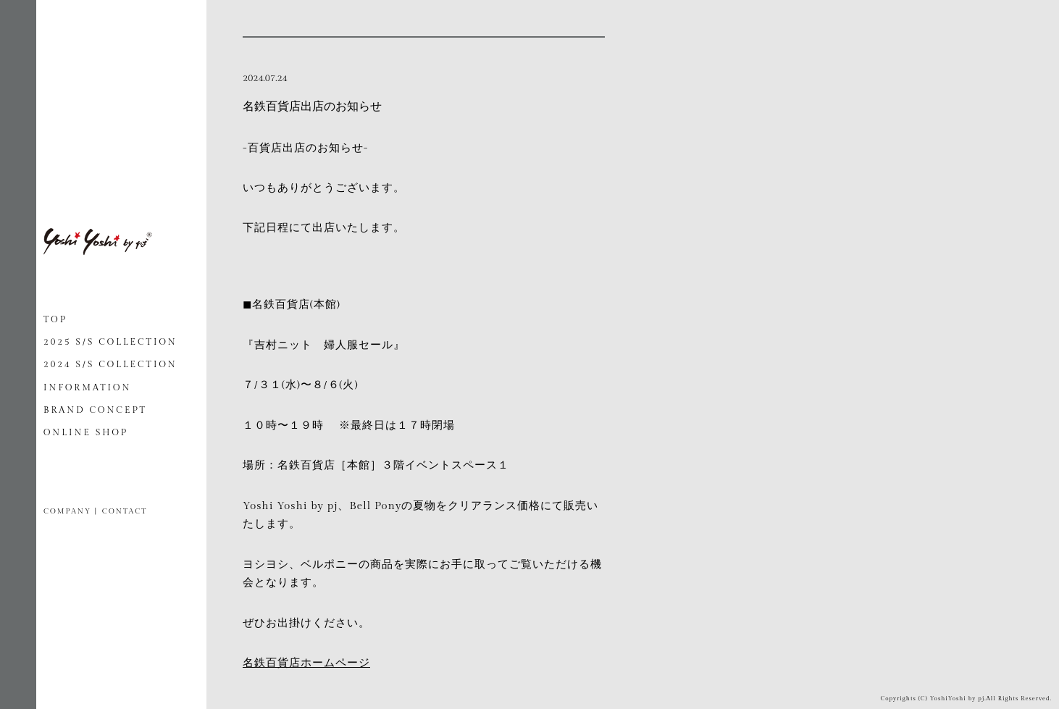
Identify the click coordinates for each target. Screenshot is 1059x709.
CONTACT (124, 511)
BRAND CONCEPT (95, 410)
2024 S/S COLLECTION (110, 364)
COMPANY (67, 511)
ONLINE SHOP (85, 432)
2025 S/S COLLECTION (110, 342)
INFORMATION (87, 387)
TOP (55, 319)
